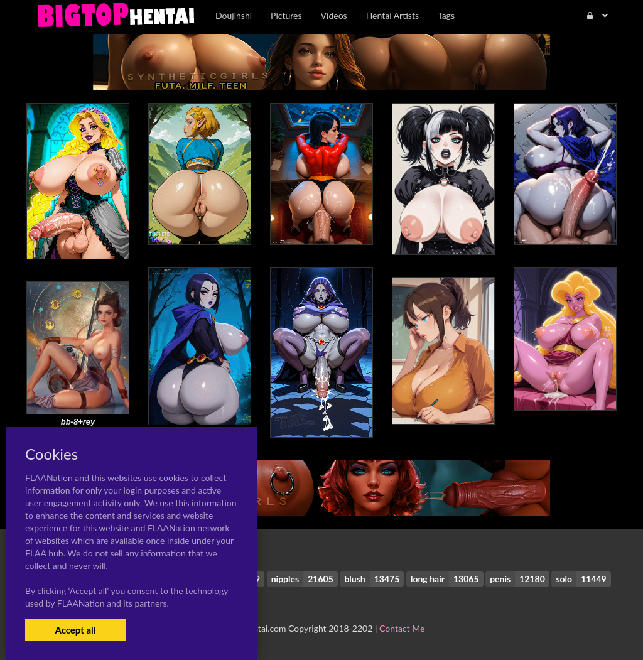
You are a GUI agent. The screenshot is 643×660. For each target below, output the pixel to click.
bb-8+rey (78, 421)
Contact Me (401, 628)
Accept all (75, 630)
